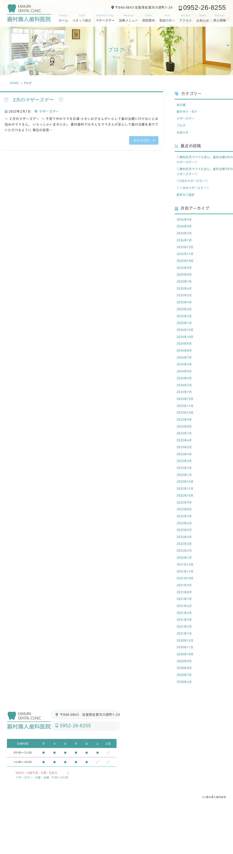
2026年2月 (185, 241)
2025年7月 (185, 293)
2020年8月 (185, 712)
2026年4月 (185, 226)
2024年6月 (185, 383)
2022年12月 (186, 510)
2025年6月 (185, 301)
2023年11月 (186, 428)
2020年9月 (185, 704)
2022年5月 (185, 562)
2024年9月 (185, 361)
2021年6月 (185, 645)
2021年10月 (186, 615)
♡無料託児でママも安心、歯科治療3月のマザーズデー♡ (205, 176)
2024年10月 (186, 353)
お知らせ (202, 17)
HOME (14, 83)
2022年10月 (186, 525)
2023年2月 (185, 495)
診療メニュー (128, 17)
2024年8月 (185, 368)
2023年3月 (185, 488)
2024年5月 (185, 391)
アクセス (185, 17)
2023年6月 (185, 465)
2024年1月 (185, 413)
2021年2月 (185, 667)
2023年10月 (186, 435)
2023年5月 (185, 473)
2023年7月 (185, 458)
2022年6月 (185, 555)
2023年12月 (186, 421)
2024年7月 (185, 376)
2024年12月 (186, 346)
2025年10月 (186, 271)
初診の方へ (167, 17)
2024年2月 (185, 405)
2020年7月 (185, 719)
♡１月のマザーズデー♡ (195, 193)
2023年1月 (185, 503)
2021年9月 (185, 622)
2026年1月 (185, 249)
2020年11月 (186, 690)
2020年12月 (186, 682)
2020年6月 (185, 727)
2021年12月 (186, 600)
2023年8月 (185, 450)
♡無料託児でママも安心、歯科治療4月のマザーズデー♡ (205, 163)
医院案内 (148, 17)
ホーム (63, 17)
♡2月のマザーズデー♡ (194, 186)
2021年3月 (185, 660)
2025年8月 (185, 286)
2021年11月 (186, 607)
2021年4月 (185, 652)
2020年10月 (186, 697)
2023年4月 (185, 480)
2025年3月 (185, 323)
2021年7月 (185, 637)
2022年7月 (185, 548)
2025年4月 (185, 316)
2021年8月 (185, 630)
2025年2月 (185, 331)
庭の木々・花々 (188, 112)
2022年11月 (186, 518)
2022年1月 (185, 592)
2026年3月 (185, 234)
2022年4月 (185, 570)
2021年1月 (185, 675)
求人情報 (219, 17)
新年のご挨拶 (187, 201)
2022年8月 (185, 540)
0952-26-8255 (204, 7)
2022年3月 (185, 578)
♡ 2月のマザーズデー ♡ (33, 99)
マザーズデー (105, 17)
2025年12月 (186, 256)
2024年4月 (185, 398)
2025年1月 (185, 338)
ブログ (182, 127)
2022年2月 (185, 585)
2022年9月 (185, 533)
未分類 (182, 105)
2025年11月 (186, 264)
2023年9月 (185, 443)
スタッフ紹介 (82, 17)
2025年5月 (185, 308)
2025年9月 (185, 279)
